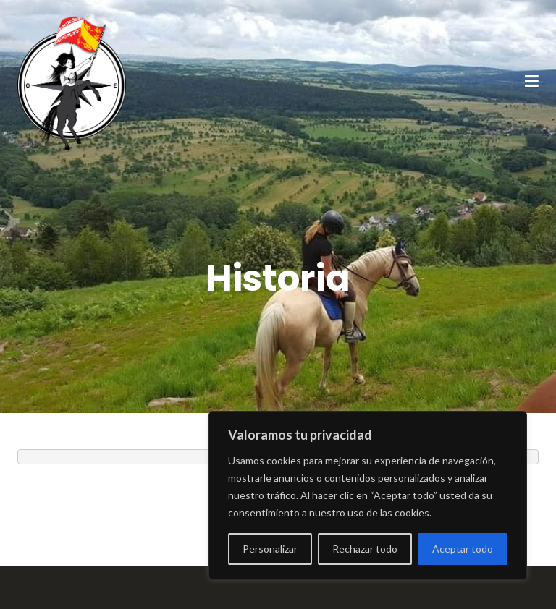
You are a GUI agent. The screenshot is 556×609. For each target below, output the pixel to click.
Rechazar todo (364, 548)
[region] (367, 495)
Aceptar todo (462, 548)
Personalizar (270, 548)
